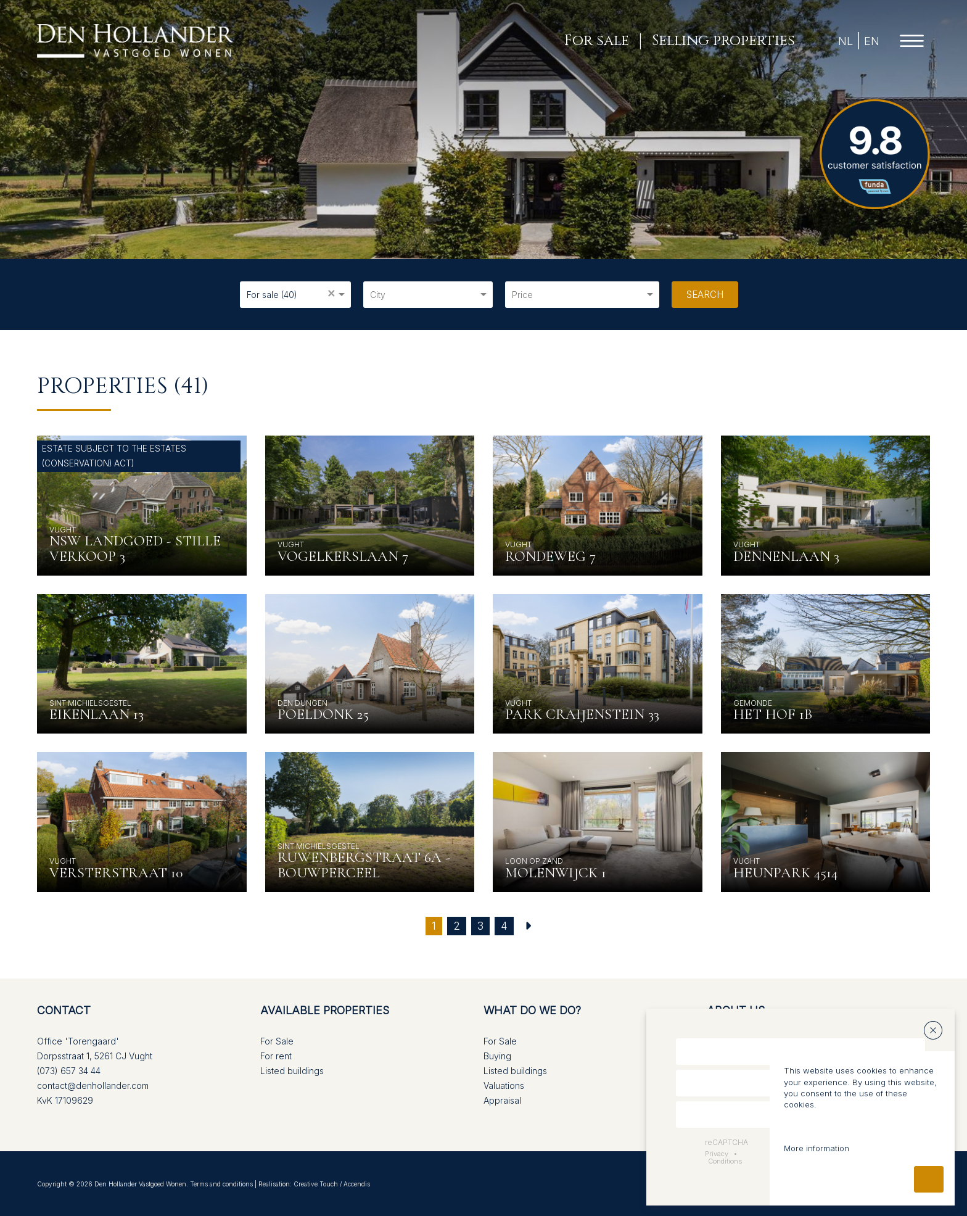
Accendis (357, 1184)
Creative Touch (316, 1184)
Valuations (504, 1085)
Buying (497, 1056)
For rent (276, 1056)
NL (845, 41)
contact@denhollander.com (93, 1085)
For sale (596, 41)
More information (816, 1148)
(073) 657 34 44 (69, 1070)
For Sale (277, 1041)
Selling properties (723, 41)
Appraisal (502, 1100)
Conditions (725, 1161)
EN (871, 41)
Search (704, 294)
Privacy (716, 1153)
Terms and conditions (221, 1184)
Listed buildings (292, 1070)
